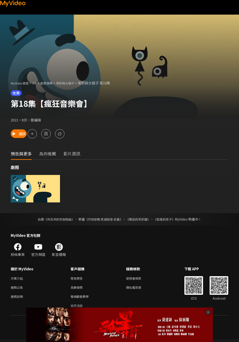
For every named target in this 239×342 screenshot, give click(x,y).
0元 (38, 82)
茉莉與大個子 (72, 82)
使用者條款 (137, 278)
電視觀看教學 (80, 298)
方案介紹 (18, 278)
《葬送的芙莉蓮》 (140, 219)
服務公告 (18, 288)
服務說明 (18, 298)
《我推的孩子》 (167, 219)
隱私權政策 (137, 288)
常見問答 (77, 278)
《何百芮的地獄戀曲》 (56, 219)
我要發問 (77, 288)
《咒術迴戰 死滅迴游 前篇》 (103, 219)
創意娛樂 (51, 82)
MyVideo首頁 (21, 82)
